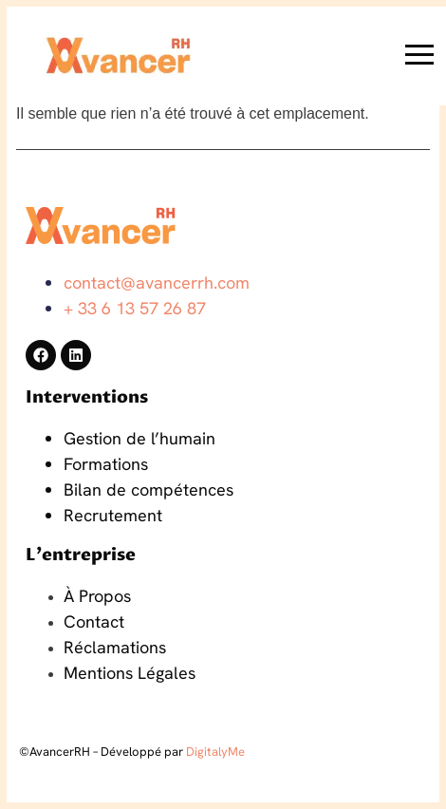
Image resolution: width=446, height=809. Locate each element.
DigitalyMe (215, 751)
